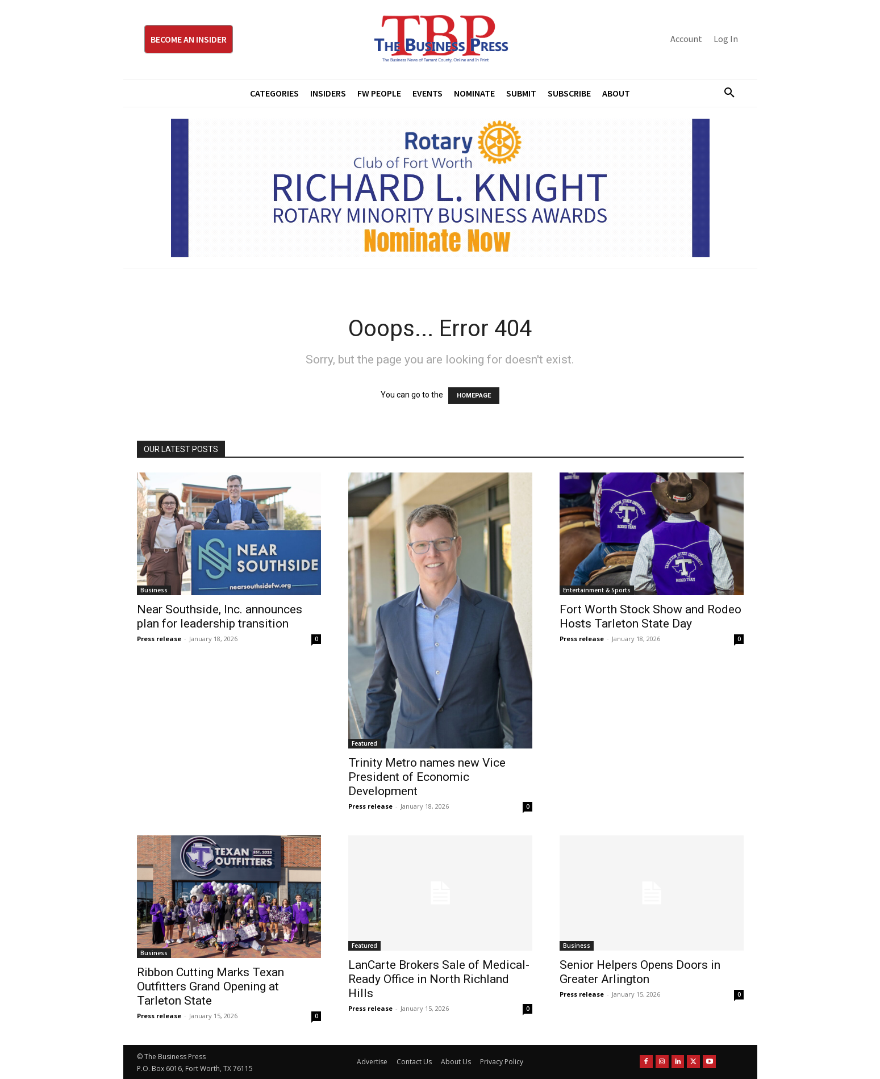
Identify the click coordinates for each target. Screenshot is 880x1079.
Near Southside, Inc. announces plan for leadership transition (219, 616)
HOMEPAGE (474, 395)
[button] (725, 93)
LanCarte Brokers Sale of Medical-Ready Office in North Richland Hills (438, 979)
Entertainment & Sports (597, 590)
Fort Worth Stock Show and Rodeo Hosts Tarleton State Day (650, 616)
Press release (159, 638)
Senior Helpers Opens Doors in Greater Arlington (640, 972)
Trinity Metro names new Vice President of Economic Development (427, 777)
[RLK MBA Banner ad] (440, 188)
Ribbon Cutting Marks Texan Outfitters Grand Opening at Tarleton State (210, 986)
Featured (364, 743)
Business (154, 590)
